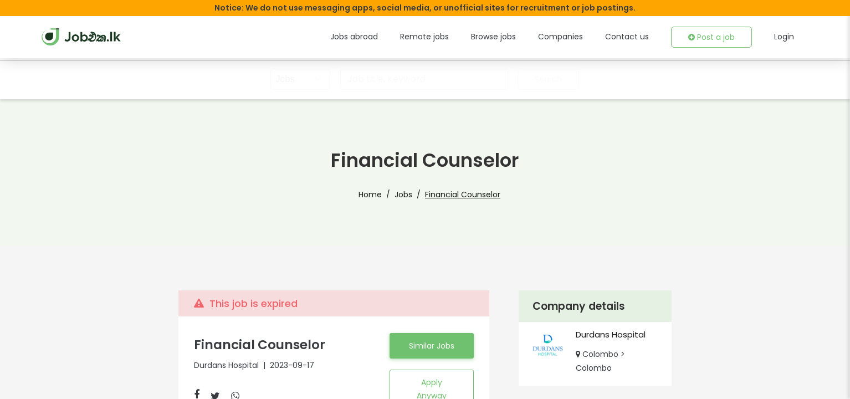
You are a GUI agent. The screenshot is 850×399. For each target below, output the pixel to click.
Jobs (405, 194)
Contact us (634, 36)
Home (376, 194)
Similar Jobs (432, 352)
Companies (573, 36)
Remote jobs (446, 36)
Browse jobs (511, 36)
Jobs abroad (381, 36)
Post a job (713, 37)
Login (784, 36)
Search (547, 79)
